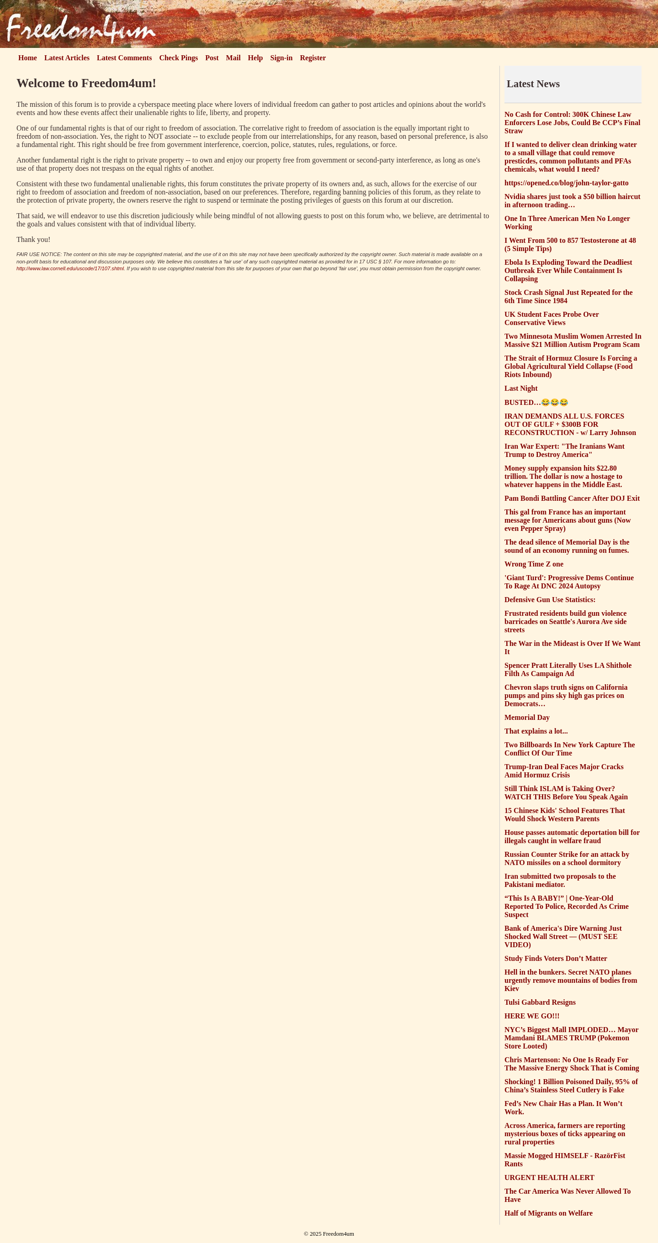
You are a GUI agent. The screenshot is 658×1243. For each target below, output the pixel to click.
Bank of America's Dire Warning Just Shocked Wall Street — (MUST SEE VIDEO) (563, 936)
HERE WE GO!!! (532, 1016)
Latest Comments (124, 58)
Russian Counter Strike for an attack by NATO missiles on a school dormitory (566, 858)
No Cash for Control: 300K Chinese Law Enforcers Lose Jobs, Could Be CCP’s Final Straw (572, 122)
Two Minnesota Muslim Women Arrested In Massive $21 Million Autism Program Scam (573, 340)
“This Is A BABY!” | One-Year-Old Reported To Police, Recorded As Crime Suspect (566, 906)
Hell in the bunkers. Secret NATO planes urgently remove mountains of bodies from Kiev (570, 980)
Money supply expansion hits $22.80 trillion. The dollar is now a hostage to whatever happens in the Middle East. (563, 476)
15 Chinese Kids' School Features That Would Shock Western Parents (564, 815)
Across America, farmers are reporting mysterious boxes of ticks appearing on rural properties (564, 1134)
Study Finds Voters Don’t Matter (555, 958)
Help (255, 58)
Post (211, 58)
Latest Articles (67, 58)
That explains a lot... (536, 731)
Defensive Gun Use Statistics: (550, 599)
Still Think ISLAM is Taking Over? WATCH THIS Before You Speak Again (566, 793)
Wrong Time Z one (533, 564)
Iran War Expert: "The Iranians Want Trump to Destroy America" (564, 450)
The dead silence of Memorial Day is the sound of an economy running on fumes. (566, 546)
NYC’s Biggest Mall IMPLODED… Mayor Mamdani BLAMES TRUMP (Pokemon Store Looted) (571, 1038)
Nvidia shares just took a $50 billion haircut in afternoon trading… (572, 201)
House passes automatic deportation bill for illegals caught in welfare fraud (572, 836)
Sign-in (282, 58)
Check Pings (178, 58)
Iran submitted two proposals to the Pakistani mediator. (560, 880)
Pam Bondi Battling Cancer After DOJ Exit (572, 498)
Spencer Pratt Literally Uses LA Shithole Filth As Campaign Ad (567, 669)
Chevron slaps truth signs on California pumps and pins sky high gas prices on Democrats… (566, 695)
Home (27, 58)
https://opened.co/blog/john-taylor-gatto (566, 183)
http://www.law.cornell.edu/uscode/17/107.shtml (70, 268)
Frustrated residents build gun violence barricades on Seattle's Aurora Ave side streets (565, 621)
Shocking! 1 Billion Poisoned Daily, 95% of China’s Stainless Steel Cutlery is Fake (571, 1086)
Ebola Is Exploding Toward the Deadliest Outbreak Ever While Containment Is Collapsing (568, 270)
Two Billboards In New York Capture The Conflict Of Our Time (569, 749)
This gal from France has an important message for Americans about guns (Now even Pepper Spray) (567, 520)
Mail (233, 58)
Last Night (520, 388)
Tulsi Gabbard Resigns (540, 1002)
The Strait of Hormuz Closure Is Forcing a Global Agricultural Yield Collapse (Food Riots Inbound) (570, 366)
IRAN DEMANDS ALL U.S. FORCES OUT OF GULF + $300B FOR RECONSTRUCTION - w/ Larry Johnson (570, 424)
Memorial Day (527, 717)
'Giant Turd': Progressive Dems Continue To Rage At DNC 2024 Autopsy (569, 582)
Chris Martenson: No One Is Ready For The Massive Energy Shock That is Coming (571, 1064)
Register (313, 58)
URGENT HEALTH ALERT (549, 1177)
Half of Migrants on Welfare (548, 1213)
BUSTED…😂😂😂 (536, 402)
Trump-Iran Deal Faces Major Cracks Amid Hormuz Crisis (564, 771)
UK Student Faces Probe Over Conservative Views (551, 318)
